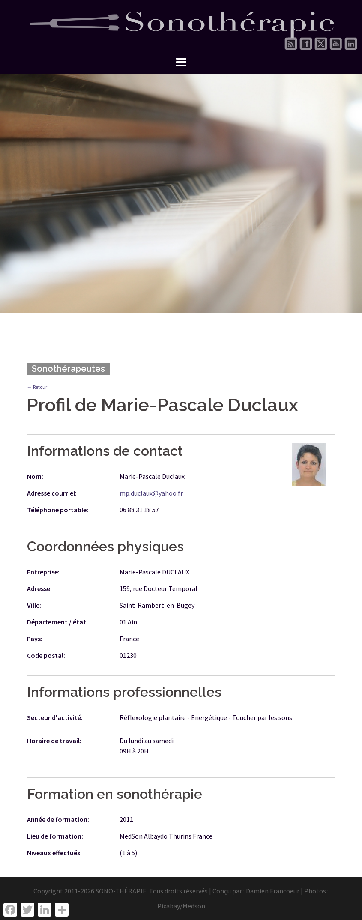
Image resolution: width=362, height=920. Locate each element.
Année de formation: (58, 819)
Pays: (34, 638)
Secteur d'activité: (55, 717)
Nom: (35, 476)
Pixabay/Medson (181, 906)
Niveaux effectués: (54, 852)
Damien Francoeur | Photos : (287, 891)
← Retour (37, 387)
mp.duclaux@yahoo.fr (151, 493)
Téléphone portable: (57, 509)
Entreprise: (43, 572)
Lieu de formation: (55, 836)
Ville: (34, 605)
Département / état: (57, 622)
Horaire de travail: (54, 740)
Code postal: (46, 655)
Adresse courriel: (52, 493)
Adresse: (39, 588)
